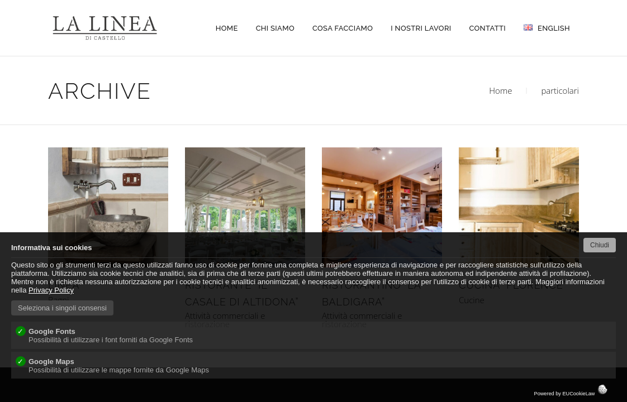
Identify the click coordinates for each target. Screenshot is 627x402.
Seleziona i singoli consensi (62, 308)
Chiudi (599, 245)
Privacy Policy (51, 290)
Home (500, 90)
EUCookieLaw (584, 393)
